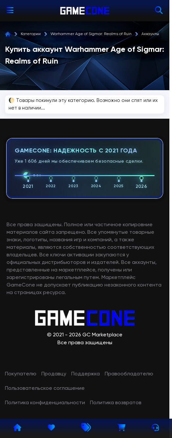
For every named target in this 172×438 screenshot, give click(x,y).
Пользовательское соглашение (45, 388)
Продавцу (53, 374)
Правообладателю (129, 374)
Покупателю (20, 374)
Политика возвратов (115, 403)
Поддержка (85, 374)
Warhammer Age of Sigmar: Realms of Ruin (91, 34)
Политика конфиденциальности (45, 403)
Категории (31, 34)
